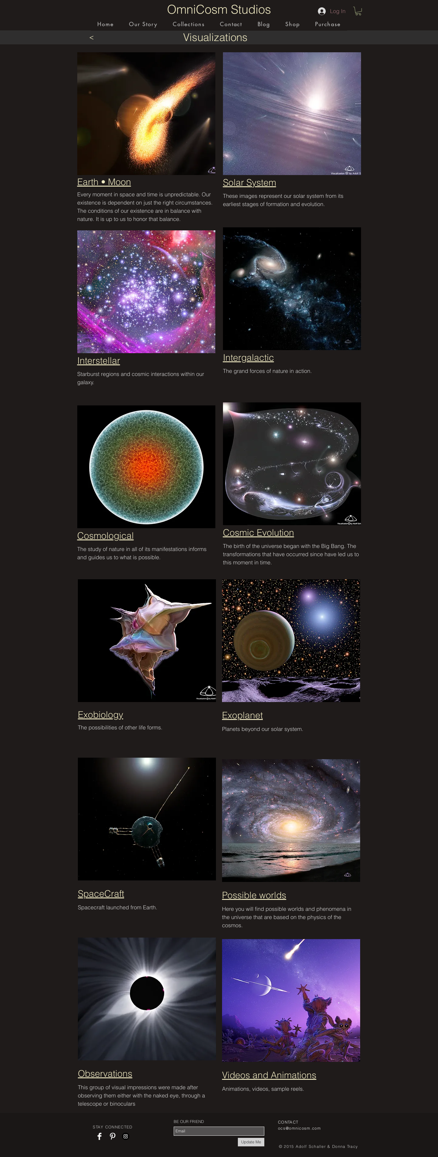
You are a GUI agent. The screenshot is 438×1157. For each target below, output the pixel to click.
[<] (91, 37)
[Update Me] (251, 1142)
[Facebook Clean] (99, 1136)
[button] (358, 11)
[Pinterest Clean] (112, 1136)
